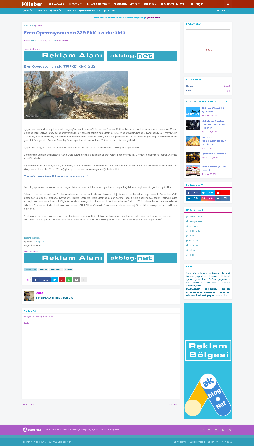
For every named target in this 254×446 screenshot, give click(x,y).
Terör (68, 269)
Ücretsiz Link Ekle (89, 10)
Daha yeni (28, 404)
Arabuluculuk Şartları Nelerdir (214, 168)
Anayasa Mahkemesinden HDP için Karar (214, 141)
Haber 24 (192, 240)
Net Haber (192, 226)
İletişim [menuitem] (150, 4)
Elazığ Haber (194, 221)
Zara (39, 293)
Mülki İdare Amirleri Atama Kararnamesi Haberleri (213, 124)
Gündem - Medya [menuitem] (126, 4)
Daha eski (173, 404)
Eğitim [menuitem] (74, 4)
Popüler (191, 101)
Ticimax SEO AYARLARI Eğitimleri (214, 110)
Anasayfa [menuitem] (56, 4)
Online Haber (194, 216)
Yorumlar (221, 101)
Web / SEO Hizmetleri (34, 10)
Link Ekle (109, 10)
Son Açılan (206, 101)
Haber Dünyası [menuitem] (97, 4)
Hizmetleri (63, 10)
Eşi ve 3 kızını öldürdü (214, 153)
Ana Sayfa (29, 25)
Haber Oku (193, 230)
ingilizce (33, 436)
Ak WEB (208, 49)
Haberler (56, 269)
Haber (40, 25)
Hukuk (190, 250)
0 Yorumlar (63, 40)
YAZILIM (208, 90)
